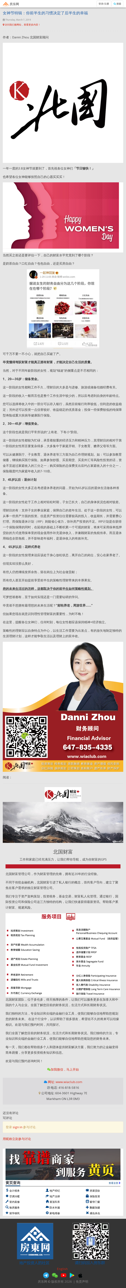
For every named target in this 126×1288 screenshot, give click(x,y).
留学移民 (14, 1213)
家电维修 (55, 1213)
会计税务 (14, 1190)
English (62, 1269)
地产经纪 (55, 1190)
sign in (17, 1127)
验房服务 (14, 1207)
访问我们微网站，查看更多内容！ (22, 24)
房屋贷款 (95, 1190)
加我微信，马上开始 (63, 1069)
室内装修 (14, 1202)
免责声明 (82, 1281)
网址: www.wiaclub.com (64, 1082)
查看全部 (114, 1183)
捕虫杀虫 (95, 1213)
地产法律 (55, 1196)
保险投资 (95, 1196)
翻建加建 (95, 1207)
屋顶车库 (55, 1202)
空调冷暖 (14, 1196)
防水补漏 (55, 1207)
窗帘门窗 (95, 1202)
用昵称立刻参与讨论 (17, 1139)
